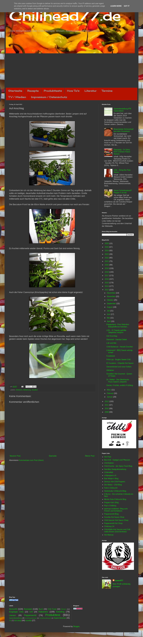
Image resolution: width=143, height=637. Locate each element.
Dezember (111, 293)
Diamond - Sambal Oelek (116, 339)
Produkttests (53, 90)
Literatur (91, 90)
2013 (107, 290)
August (110, 307)
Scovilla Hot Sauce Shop (114, 517)
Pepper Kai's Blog (111, 502)
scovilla (28, 620)
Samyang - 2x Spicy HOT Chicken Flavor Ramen (122, 152)
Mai (108, 318)
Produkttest (52, 615)
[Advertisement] (71, 70)
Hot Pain (107, 457)
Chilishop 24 (109, 526)
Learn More (116, 6)
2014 (107, 286)
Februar (110, 393)
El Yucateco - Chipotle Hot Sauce (119, 363)
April (109, 321)
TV (10, 620)
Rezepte (33, 90)
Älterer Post (89, 456)
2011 (107, 405)
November (111, 296)
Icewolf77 (119, 580)
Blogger (76, 626)
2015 (107, 283)
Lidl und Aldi (111, 343)
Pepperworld (30, 615)
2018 (107, 272)
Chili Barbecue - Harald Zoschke (119, 347)
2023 (107, 254)
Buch (41, 609)
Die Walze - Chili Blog (113, 485)
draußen (35, 390)
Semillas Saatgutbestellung (115, 469)
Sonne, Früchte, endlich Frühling (119, 385)
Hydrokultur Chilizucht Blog (115, 491)
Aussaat (28, 609)
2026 (107, 243)
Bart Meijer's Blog (111, 478)
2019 (107, 268)
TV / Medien (17, 97)
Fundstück (110, 356)
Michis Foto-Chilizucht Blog (115, 499)
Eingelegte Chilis (16, 612)
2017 (107, 276)
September (111, 304)
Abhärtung (27, 390)
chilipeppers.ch (110, 475)
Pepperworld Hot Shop (113, 523)
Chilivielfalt (108, 472)
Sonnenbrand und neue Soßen (118, 367)
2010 (107, 408)
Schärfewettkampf (45, 618)
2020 (107, 265)
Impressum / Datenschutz (49, 97)
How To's (73, 90)
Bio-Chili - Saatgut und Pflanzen (117, 460)
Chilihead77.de (65, 15)
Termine (107, 90)
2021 (107, 261)
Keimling (60, 612)
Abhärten (19, 390)
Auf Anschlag (111, 336)
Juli (108, 311)
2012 (107, 401)
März (109, 390)
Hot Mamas (109, 535)
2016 (107, 279)
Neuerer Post (15, 456)
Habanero (43, 612)
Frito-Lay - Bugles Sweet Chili (118, 359)
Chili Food (52, 609)
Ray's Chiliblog (110, 506)
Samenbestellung (15, 618)
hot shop (17, 620)
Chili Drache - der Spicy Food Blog (118, 466)
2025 (107, 247)
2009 (107, 412)
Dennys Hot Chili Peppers (114, 482)
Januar (110, 397)
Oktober (110, 300)
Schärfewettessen (31, 618)
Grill (31, 612)
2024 (107, 251)
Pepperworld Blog (111, 514)
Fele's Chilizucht (110, 488)
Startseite (15, 90)
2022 (107, 258)
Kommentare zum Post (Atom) (31, 460)
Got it (126, 6)
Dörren (63, 609)
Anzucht (13, 609)
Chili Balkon (109, 463)
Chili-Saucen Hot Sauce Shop (116, 520)
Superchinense (60, 618)
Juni (109, 314)
